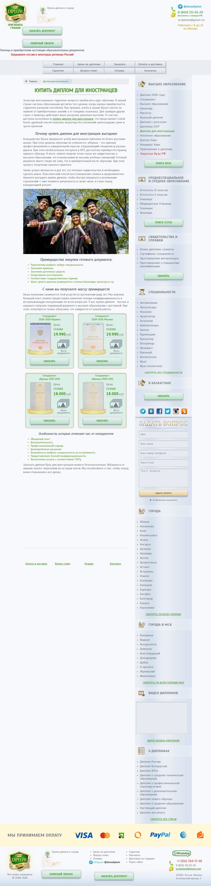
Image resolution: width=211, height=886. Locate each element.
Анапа (144, 540)
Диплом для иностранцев (157, 131)
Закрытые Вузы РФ (153, 154)
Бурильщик (147, 334)
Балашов (146, 585)
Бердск (144, 603)
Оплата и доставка (150, 64)
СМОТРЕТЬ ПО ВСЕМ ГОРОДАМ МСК (163, 682)
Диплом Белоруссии (153, 766)
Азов (143, 531)
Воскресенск (148, 644)
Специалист (148, 99)
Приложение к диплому (156, 149)
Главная (58, 64)
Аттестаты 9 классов (153, 195)
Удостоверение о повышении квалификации (159, 264)
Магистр (145, 113)
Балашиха (146, 635)
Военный (146, 352)
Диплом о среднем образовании (161, 803)
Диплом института (152, 812)
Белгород (146, 599)
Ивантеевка (147, 676)
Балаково (146, 580)
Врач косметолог (151, 366)
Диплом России (150, 762)
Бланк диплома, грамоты (157, 249)
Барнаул (145, 589)
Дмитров (146, 649)
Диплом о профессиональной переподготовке (160, 784)
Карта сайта (136, 862)
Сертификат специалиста (157, 254)
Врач (143, 361)
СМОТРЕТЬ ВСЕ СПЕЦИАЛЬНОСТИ (163, 372)
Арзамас (145, 549)
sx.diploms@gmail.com (192, 20)
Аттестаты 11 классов (154, 190)
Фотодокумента (63, 351)
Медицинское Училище (155, 204)
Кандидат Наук (150, 145)
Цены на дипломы (88, 64)
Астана (144, 567)
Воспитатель (148, 357)
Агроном (145, 312)
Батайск (145, 594)
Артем (144, 558)
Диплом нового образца (156, 799)
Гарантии (58, 70)
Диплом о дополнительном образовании (158, 792)
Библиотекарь (149, 325)
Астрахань (147, 571)
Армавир (146, 553)
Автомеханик (148, 303)
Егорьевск (146, 667)
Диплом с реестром (153, 122)
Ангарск (145, 544)
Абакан (144, 522)
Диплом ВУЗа (149, 771)
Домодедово (148, 658)
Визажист (146, 348)
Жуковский (147, 671)
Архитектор (147, 316)
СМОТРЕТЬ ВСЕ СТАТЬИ (164, 819)
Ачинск (144, 576)
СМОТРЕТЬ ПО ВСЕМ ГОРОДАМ (163, 614)
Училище (146, 199)
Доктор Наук (148, 140)
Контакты (150, 70)
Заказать (119, 64)
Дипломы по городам (141, 858)
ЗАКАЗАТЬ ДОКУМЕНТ (42, 31)
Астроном (146, 321)
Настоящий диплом (153, 808)
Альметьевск (148, 535)
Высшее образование (154, 104)
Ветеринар (147, 343)
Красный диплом (151, 117)
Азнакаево (147, 526)
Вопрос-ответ (88, 70)
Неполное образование (155, 135)
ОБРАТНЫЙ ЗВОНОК (42, 43)
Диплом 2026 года (152, 95)
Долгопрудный (150, 653)
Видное (145, 640)
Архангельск (148, 562)
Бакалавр (146, 108)
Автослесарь (148, 307)
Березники (147, 608)
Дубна (144, 662)
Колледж (146, 213)
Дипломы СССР (149, 126)
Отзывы (119, 70)
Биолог (144, 330)
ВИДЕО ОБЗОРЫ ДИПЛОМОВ (163, 740)
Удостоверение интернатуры (159, 258)
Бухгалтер (147, 339)
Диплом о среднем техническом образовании (161, 777)
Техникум (146, 208)
